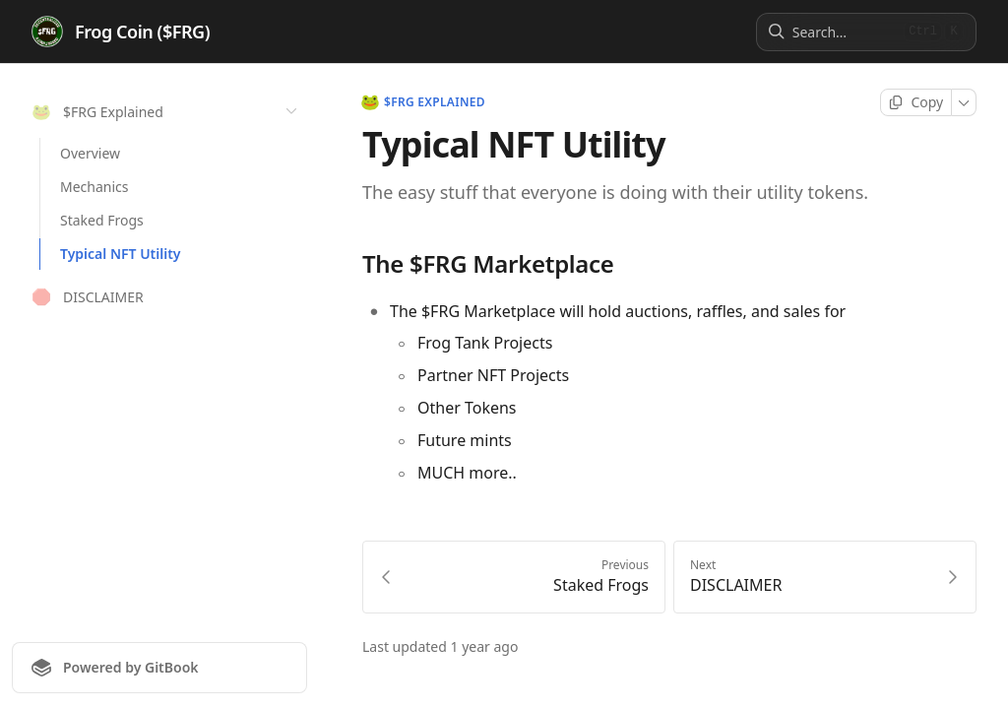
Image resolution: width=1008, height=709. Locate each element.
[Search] (844, 32)
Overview (90, 153)
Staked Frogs (102, 220)
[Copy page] (916, 102)
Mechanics (94, 186)
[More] (964, 102)
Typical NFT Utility (120, 253)
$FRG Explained (423, 102)
